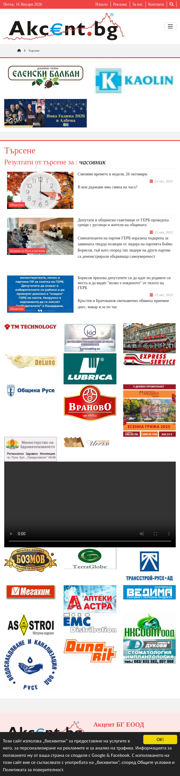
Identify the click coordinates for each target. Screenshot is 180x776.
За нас (137, 4)
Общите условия (154, 763)
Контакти (156, 4)
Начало (102, 4)
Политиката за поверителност (33, 770)
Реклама (120, 4)
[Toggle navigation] (170, 26)
